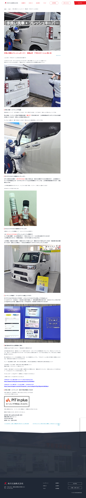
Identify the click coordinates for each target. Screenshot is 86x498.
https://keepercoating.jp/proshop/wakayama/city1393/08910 (19, 381)
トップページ (45, 483)
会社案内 (38, 3)
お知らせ (31, 3)
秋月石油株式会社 (78, 492)
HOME (5, 9)
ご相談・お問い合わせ (75, 487)
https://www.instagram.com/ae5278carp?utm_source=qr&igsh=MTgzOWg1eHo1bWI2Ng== (26, 386)
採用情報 (54, 3)
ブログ (44, 3)
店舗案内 (23, 3)
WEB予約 (80, 3)
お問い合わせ (66, 3)
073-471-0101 (10, 488)
